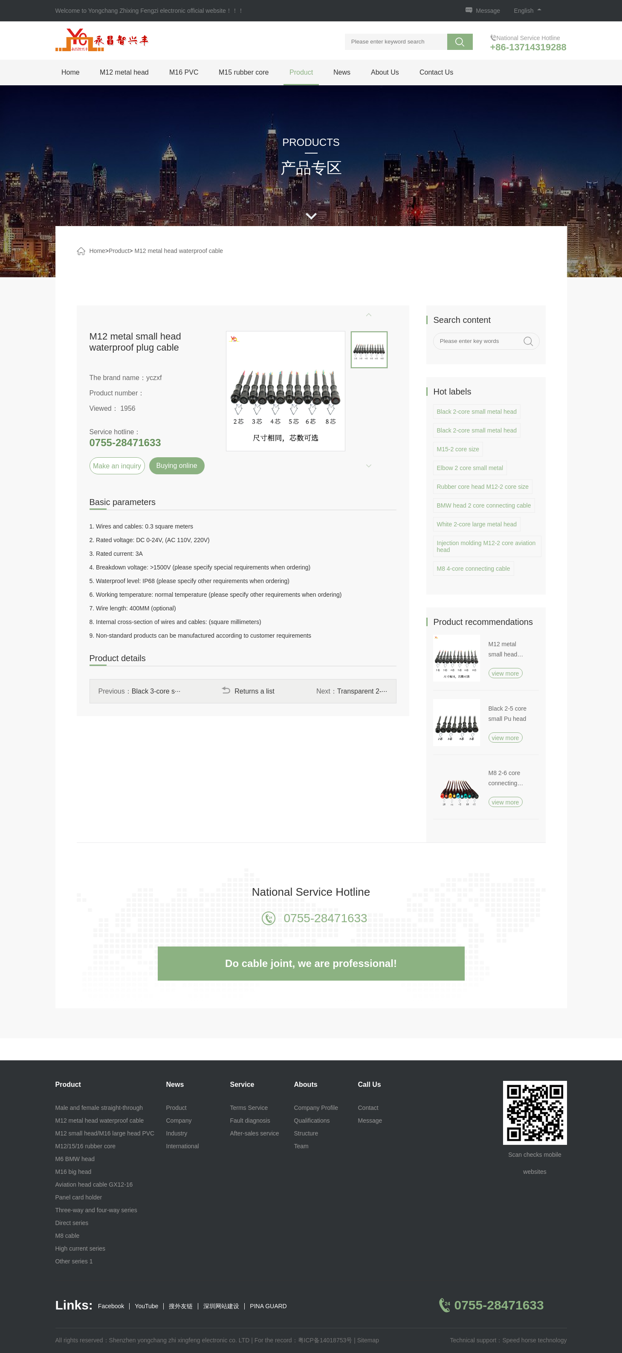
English (527, 10)
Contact (368, 1107)
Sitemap (368, 1340)
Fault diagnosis (250, 1120)
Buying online (176, 465)
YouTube (146, 1306)
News (341, 72)
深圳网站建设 (221, 1306)
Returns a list (247, 691)
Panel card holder (78, 1197)
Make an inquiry (117, 466)
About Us (385, 72)
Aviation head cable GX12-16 (94, 1184)
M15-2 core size (458, 449)
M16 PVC (183, 72)
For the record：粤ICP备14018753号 (304, 1340)
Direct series (72, 1222)
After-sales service (254, 1133)
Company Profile (316, 1107)
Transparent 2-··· (362, 691)
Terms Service (249, 1107)
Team (301, 1146)
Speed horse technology (535, 1340)
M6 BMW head (75, 1159)
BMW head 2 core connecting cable (484, 505)
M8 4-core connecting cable (473, 568)
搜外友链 (181, 1306)
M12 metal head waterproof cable (178, 250)
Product (301, 72)
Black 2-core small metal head (477, 411)
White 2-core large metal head (477, 524)
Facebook (111, 1306)
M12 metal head (124, 72)
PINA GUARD (268, 1306)
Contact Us (436, 72)
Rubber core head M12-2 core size (483, 486)
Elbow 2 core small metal (470, 468)
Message (488, 10)
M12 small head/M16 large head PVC (105, 1133)
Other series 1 (74, 1261)
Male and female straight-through (99, 1107)
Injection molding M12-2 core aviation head (486, 546)
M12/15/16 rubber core (85, 1146)
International (182, 1146)
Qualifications (312, 1120)
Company (179, 1120)
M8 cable (67, 1235)
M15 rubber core (244, 72)
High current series (80, 1248)
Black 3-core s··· (156, 691)
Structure (306, 1133)
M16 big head (73, 1171)
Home (70, 72)
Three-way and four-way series (96, 1210)
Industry (177, 1133)
